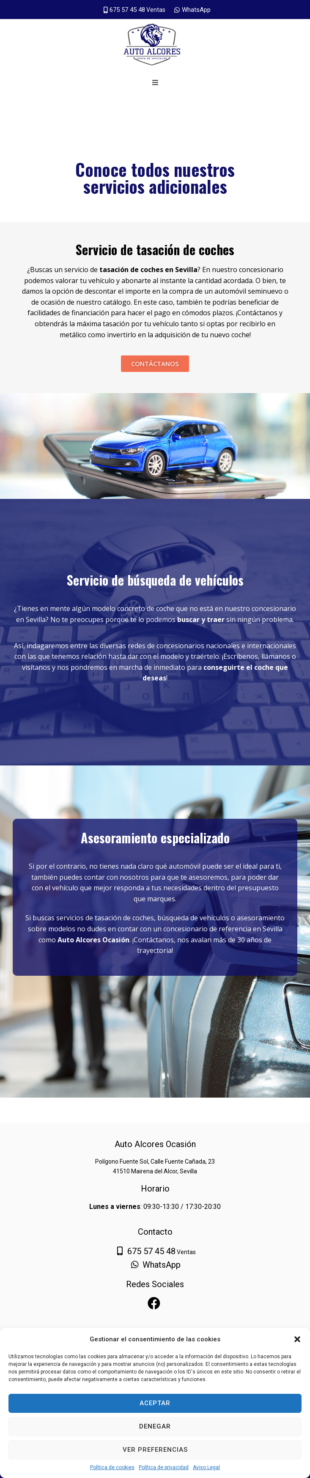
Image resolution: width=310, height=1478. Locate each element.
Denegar (155, 1426)
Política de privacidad (164, 1467)
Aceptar (155, 1403)
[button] (297, 1339)
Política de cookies (112, 1467)
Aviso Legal (206, 1467)
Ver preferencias (155, 1449)
